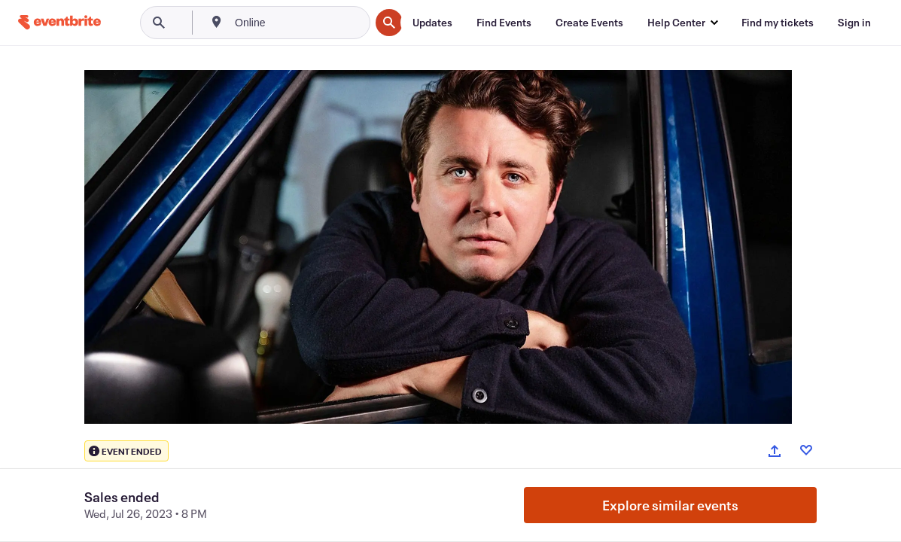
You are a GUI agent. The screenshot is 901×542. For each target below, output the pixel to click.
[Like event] (806, 450)
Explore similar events (670, 505)
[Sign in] (854, 23)
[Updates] (432, 23)
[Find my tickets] (777, 23)
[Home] (59, 22)
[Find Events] (503, 23)
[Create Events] (589, 23)
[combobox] (301, 22)
